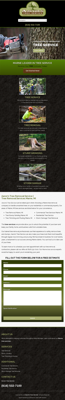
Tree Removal (5, 351)
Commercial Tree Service (9, 366)
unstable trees (41, 227)
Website (31, 397)
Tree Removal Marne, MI (14, 213)
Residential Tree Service (44, 215)
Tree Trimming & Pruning (9, 356)
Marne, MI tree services (16, 208)
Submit (32, 318)
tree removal (14, 231)
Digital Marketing (23, 397)
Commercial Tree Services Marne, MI (49, 213)
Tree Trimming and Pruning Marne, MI (18, 218)
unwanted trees (21, 206)
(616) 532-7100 (32, 25)
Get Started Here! (32, 71)
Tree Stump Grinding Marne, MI (16, 215)
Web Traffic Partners (41, 397)
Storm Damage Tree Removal (47, 218)
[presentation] (18, 315)
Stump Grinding (6, 353)
